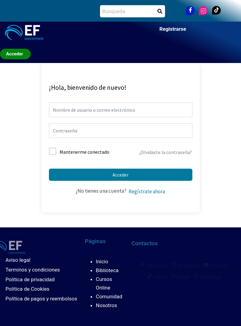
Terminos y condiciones (32, 270)
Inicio (102, 261)
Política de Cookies (27, 289)
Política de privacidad (30, 279)
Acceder (120, 175)
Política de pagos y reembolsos (41, 299)
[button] (72, 33)
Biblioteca (107, 270)
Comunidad (109, 296)
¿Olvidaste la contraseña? (165, 152)
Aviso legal (17, 260)
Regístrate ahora (147, 191)
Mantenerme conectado (84, 152)
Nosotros (106, 305)
